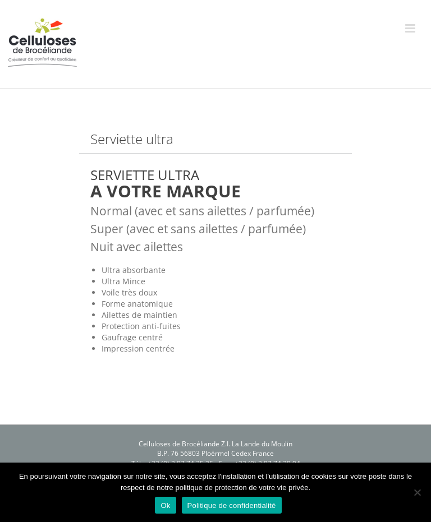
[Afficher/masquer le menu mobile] (411, 28)
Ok (165, 505)
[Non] (417, 492)
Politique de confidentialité (231, 505)
